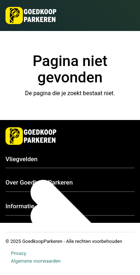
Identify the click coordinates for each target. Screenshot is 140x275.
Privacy (18, 253)
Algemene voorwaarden (36, 261)
